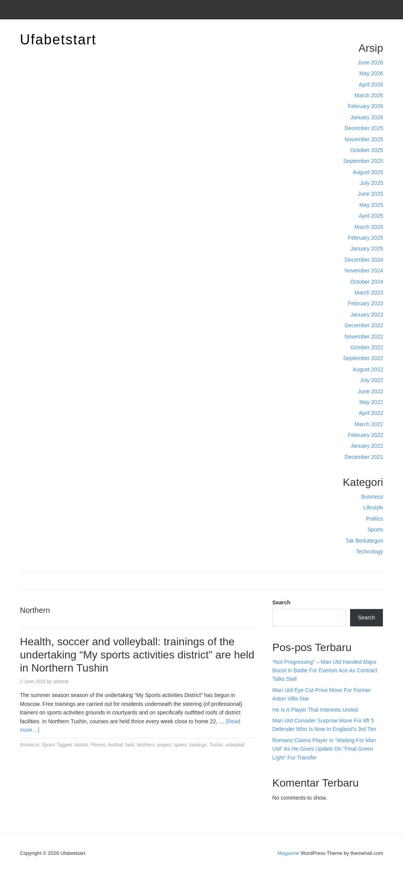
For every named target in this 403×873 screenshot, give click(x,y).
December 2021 (364, 457)
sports (180, 745)
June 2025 (370, 194)
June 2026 (370, 62)
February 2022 (365, 435)
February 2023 (365, 303)
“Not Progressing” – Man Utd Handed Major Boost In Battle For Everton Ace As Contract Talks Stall (324, 670)
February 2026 (365, 106)
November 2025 (364, 139)
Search (281, 602)
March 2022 (369, 424)
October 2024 (366, 282)
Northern (146, 745)
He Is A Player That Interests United (315, 710)
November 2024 (364, 270)
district (81, 745)
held (130, 745)
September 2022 (363, 358)
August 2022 (368, 369)
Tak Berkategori (364, 541)
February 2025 (365, 238)
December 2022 (364, 325)
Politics (374, 519)
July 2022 (371, 380)
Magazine (288, 853)
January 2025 (366, 248)
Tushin (216, 745)
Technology (369, 551)
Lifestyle (373, 507)
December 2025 (364, 128)
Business (372, 497)
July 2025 (371, 183)
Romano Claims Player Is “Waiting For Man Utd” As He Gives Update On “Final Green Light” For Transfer (324, 749)
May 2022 (371, 402)
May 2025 (371, 205)
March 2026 (369, 95)
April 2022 (371, 413)
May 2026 (371, 73)
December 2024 (364, 260)
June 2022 (370, 391)
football (115, 745)
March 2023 (369, 292)
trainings (197, 745)
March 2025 (369, 227)
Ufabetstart (58, 39)
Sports (375, 529)
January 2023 (366, 314)
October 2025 (366, 150)
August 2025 (368, 172)
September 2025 (363, 161)
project (164, 745)
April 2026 (371, 84)
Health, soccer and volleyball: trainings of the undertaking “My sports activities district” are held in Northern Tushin (137, 654)
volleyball (234, 745)
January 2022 (366, 446)
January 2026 (366, 117)
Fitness (97, 745)
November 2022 (364, 336)
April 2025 (371, 216)
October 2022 (366, 347)
